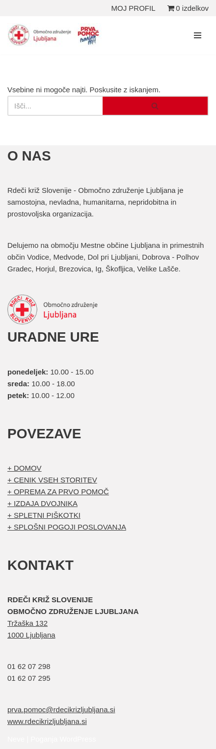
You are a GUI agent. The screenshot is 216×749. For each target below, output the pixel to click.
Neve (16, 739)
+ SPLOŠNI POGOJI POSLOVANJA (66, 527)
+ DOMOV (24, 468)
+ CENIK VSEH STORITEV (52, 480)
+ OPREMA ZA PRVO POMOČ (58, 491)
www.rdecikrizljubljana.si (47, 721)
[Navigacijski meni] (198, 35)
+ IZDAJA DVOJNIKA (42, 503)
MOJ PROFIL (133, 8)
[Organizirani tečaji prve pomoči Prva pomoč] (56, 35)
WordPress (77, 739)
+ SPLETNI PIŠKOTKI (44, 515)
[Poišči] (55, 106)
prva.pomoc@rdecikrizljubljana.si (61, 709)
